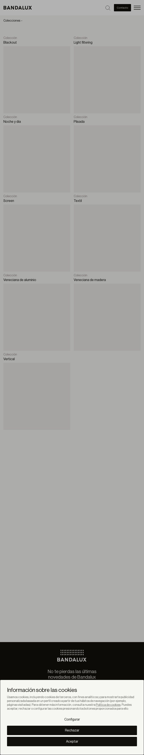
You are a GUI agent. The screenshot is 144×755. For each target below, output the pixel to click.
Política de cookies (108, 704)
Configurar (72, 719)
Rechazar (72, 730)
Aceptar (72, 741)
